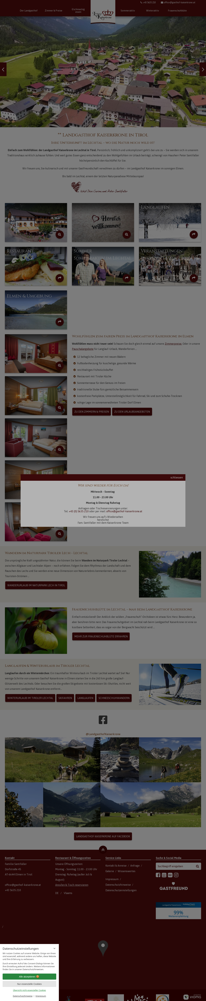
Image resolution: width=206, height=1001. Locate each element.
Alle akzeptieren (29, 976)
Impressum (40, 996)
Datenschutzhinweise (23, 996)
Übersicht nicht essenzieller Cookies (29, 990)
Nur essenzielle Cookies (29, 984)
